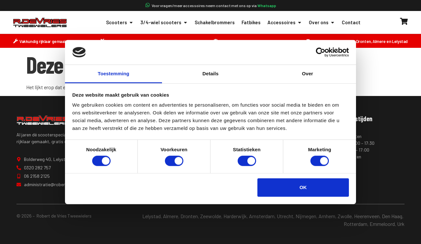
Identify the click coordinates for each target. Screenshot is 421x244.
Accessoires (284, 22)
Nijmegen (306, 216)
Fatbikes (251, 22)
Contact (351, 22)
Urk (401, 224)
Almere (170, 216)
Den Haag (392, 216)
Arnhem (326, 216)
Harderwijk (235, 216)
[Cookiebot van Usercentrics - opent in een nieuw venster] (320, 52)
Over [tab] (307, 73)
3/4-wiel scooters (164, 22)
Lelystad (151, 216)
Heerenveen (367, 216)
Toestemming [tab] (113, 73)
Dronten (189, 216)
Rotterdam (355, 224)
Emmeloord (382, 224)
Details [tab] (210, 73)
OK (303, 187)
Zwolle (345, 216)
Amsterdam (262, 216)
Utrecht (285, 216)
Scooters (120, 22)
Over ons (322, 22)
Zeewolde (210, 216)
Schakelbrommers (215, 22)
